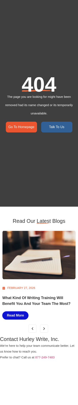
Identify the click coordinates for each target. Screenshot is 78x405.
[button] (32, 329)
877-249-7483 (44, 357)
